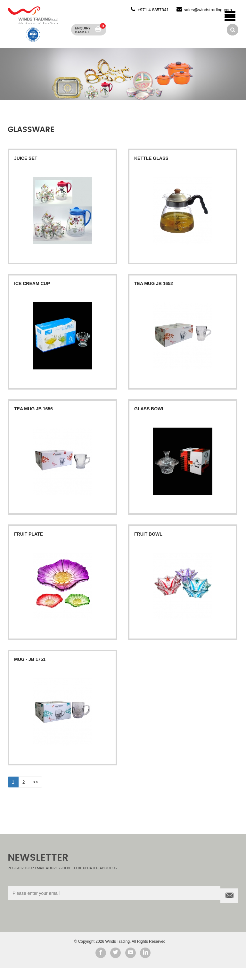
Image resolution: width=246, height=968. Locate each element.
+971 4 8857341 (153, 9)
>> (35, 782)
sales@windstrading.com (208, 9)
